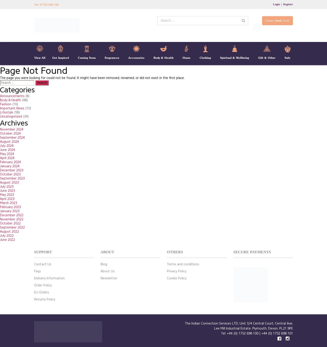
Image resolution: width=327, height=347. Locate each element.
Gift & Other (266, 57)
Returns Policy (44, 299)
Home (187, 57)
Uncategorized (11, 116)
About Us (108, 271)
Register (288, 4)
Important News (12, 108)
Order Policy (43, 285)
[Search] (243, 20)
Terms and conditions (183, 264)
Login (276, 4)
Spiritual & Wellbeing (234, 57)
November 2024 (11, 129)
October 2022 (10, 223)
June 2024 (7, 150)
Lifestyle (6, 112)
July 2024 (7, 146)
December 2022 (11, 215)
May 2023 (7, 195)
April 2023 (7, 199)
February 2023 (10, 207)
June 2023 (7, 191)
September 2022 (12, 227)
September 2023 (12, 178)
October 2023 (10, 174)
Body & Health (163, 57)
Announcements (12, 96)
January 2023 (10, 211)
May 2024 (7, 154)
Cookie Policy (176, 278)
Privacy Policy (176, 271)
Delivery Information (49, 278)
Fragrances (112, 57)
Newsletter (109, 278)
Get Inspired (60, 57)
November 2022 (11, 219)
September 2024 (12, 138)
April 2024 (7, 158)
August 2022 (9, 232)
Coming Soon (87, 57)
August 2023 (9, 183)
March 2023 (8, 203)
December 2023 (11, 170)
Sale (287, 57)
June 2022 (7, 240)
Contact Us (42, 264)
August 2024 (9, 142)
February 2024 (10, 162)
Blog (104, 264)
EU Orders (41, 292)
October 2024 (10, 133)
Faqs (37, 271)
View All (39, 57)
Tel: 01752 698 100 (46, 4)
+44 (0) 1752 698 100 (242, 333)
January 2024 (10, 166)
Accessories (136, 57)
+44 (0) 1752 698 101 (277, 333)
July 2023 (7, 187)
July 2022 (7, 236)
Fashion (5, 104)
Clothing (205, 57)
